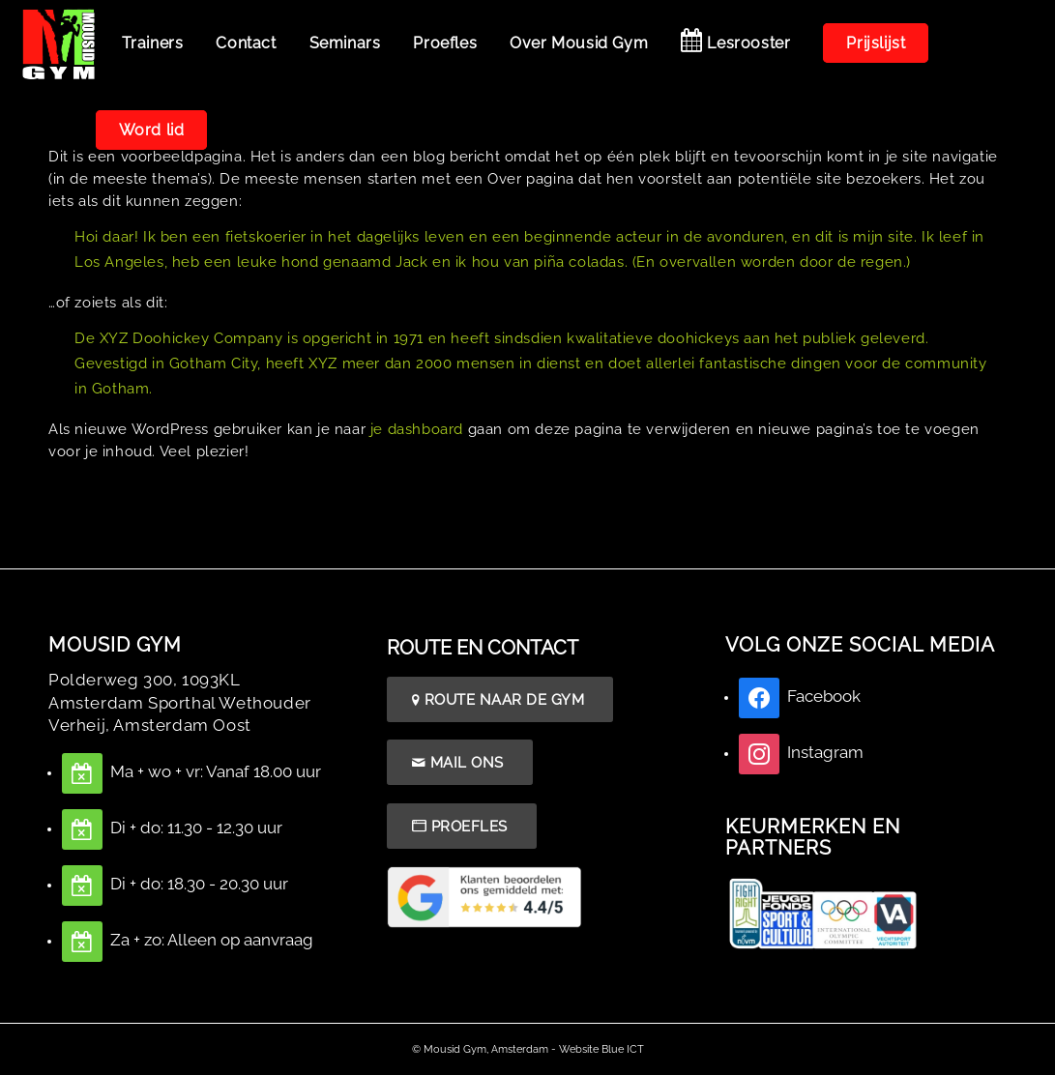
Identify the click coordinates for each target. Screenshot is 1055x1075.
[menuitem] (152, 43)
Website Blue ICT (601, 1049)
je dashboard (416, 429)
